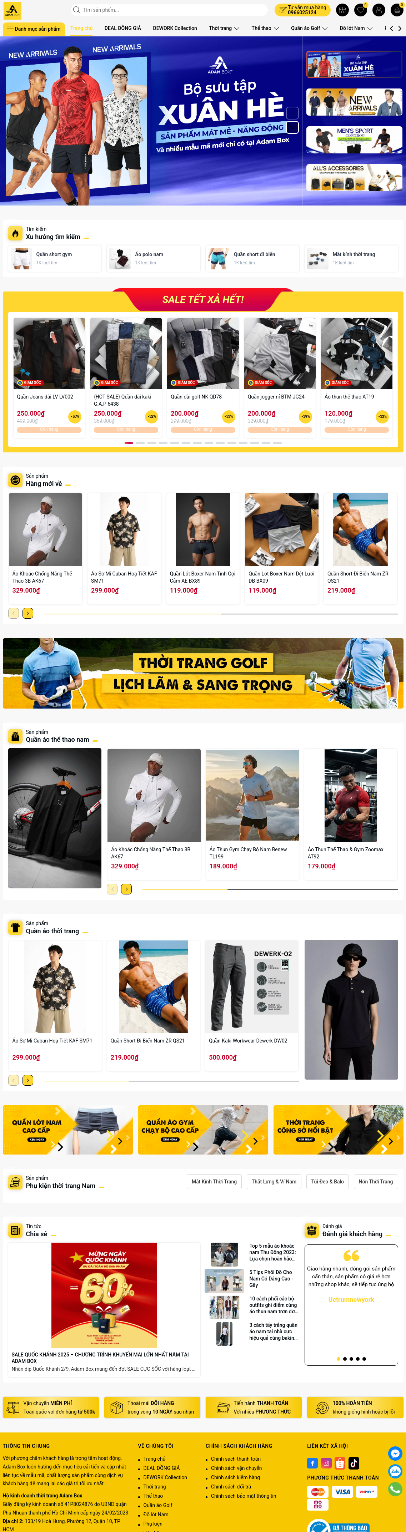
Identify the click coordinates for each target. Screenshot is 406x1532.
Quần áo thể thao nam (58, 739)
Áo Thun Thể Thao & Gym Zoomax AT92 (346, 853)
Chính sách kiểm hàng (235, 1477)
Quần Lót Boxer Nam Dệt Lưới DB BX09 (281, 577)
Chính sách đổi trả (231, 1487)
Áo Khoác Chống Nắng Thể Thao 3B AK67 (42, 577)
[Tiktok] (354, 1463)
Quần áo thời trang (52, 931)
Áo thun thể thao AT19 (349, 397)
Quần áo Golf (306, 28)
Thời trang (224, 28)
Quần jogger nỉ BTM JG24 (276, 397)
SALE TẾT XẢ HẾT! (203, 299)
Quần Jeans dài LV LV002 (45, 397)
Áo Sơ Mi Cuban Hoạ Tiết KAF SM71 (124, 577)
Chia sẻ (36, 1234)
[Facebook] (312, 1463)
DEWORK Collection (175, 28)
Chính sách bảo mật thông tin (243, 1496)
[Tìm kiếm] (77, 10)
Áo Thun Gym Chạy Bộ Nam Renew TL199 (248, 853)
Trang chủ (81, 28)
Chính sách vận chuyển (236, 1468)
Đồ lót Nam (352, 28)
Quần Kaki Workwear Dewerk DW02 (248, 1041)
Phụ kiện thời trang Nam (61, 1185)
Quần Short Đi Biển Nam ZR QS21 (358, 577)
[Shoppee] (340, 1463)
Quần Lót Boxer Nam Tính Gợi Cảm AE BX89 (203, 577)
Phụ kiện (153, 1524)
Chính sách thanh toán (236, 1459)
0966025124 (302, 12)
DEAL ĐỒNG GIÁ (123, 28)
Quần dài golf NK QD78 (196, 397)
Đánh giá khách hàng (352, 1234)
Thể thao (263, 28)
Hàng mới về (44, 483)
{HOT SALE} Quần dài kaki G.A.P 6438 (122, 400)
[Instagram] (326, 1463)
